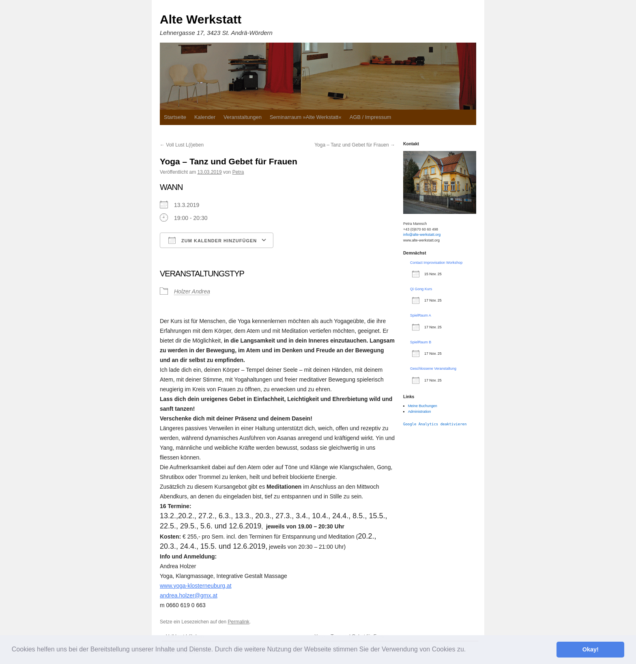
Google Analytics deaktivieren (434, 424)
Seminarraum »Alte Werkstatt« (306, 117)
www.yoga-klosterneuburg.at (196, 585)
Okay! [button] (590, 649)
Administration (419, 412)
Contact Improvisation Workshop (436, 263)
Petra (238, 172)
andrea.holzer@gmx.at (188, 595)
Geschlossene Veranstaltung (433, 368)
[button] (469, 650)
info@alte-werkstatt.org (421, 235)
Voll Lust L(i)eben (182, 145)
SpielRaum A (420, 315)
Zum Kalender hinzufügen (212, 240)
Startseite (175, 117)
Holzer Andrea (192, 291)
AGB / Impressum (370, 117)
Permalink (238, 622)
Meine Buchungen (422, 406)
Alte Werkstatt (200, 19)
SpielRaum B (420, 342)
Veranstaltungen (242, 117)
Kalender (204, 117)
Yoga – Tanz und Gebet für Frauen (354, 145)
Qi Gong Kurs (421, 289)
